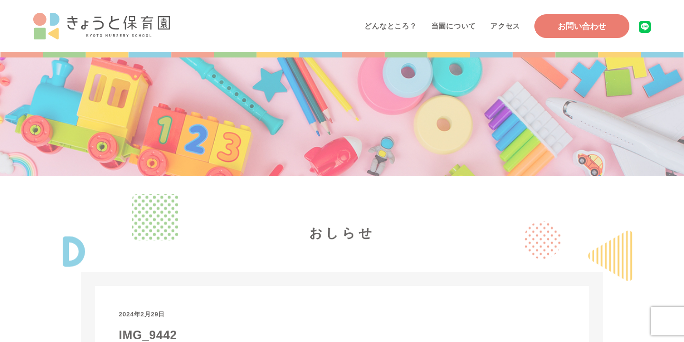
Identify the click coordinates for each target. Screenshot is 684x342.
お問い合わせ (582, 26)
